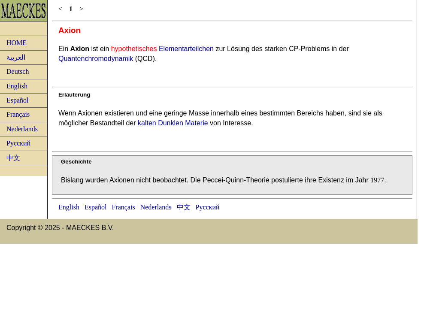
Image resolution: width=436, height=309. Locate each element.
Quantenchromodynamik (95, 58)
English (16, 86)
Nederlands (22, 129)
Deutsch (17, 71)
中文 (13, 157)
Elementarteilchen (162, 48)
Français (18, 114)
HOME (16, 42)
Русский (18, 143)
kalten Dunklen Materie (173, 123)
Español (17, 100)
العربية (15, 57)
